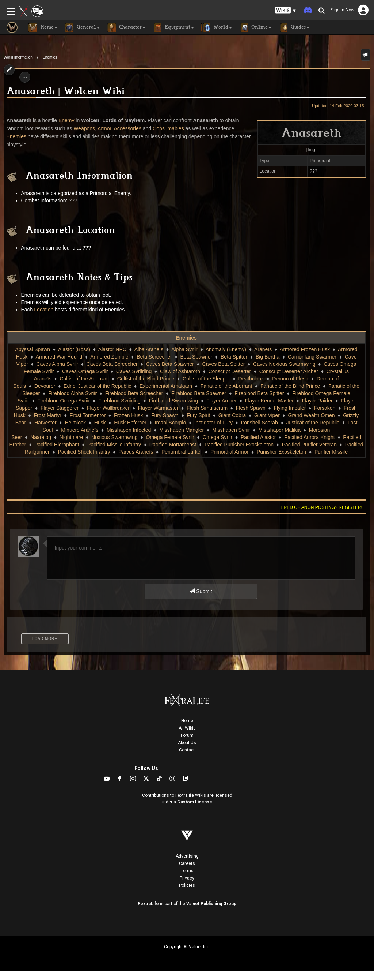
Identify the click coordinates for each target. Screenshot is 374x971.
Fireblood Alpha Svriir (72, 393)
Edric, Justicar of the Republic (97, 386)
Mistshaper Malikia (279, 430)
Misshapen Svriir (231, 430)
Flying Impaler (290, 408)
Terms (187, 870)
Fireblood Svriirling (119, 401)
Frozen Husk (128, 415)
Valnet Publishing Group (211, 903)
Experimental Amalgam (166, 386)
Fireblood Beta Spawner (198, 393)
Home (187, 720)
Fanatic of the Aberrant (226, 386)
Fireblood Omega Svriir (63, 401)
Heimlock (75, 422)
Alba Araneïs (148, 349)
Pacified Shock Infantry (84, 452)
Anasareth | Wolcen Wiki (66, 92)
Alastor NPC (112, 349)
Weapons (84, 128)
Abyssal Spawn (32, 349)
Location (43, 309)
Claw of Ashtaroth (180, 371)
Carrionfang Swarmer (312, 357)
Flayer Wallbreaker (108, 408)
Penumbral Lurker (181, 452)
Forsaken (324, 408)
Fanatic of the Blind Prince (290, 386)
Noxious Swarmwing (114, 437)
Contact (187, 750)
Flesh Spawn (251, 408)
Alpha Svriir (184, 349)
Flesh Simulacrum (207, 408)
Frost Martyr (47, 415)
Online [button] (255, 27)
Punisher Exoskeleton (281, 452)
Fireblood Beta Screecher (134, 393)
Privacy (187, 878)
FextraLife (148, 903)
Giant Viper (267, 415)
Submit (201, 591)
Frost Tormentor (88, 415)
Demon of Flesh (290, 379)
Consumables (168, 128)
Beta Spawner (196, 357)
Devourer (45, 386)
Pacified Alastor (258, 437)
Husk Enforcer (130, 422)
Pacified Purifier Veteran (309, 444)
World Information (18, 57)
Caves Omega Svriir (85, 371)
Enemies (50, 57)
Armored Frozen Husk (305, 349)
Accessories (127, 128)
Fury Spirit (198, 415)
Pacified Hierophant (56, 444)
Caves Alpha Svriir (57, 364)
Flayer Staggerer (60, 408)
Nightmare (71, 437)
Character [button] (126, 27)
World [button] (216, 27)
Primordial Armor (229, 452)
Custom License (194, 802)
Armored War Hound (58, 357)
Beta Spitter (234, 357)
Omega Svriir (217, 437)
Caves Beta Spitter (223, 364)
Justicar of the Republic (313, 422)
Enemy (66, 120)
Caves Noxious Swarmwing (284, 364)
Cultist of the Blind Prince (145, 379)
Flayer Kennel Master (269, 401)
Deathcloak (251, 379)
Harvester (45, 422)
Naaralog (40, 437)
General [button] (82, 27)
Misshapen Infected (129, 430)
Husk (100, 422)
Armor (104, 128)
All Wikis (187, 728)
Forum (187, 735)
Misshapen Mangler (181, 430)
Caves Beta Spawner (170, 364)
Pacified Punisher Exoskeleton (239, 444)
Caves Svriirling (134, 371)
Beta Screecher (154, 357)
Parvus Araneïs (135, 452)
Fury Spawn (165, 415)
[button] (285, 10)
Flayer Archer (221, 401)
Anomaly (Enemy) (226, 349)
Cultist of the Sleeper (206, 379)
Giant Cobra (232, 415)
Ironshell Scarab (259, 422)
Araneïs (263, 349)
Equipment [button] (173, 27)
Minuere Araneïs (79, 430)
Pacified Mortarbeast (172, 444)
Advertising (187, 856)
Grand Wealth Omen (311, 415)
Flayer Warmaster (158, 408)
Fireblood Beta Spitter (259, 393)
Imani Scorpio (170, 422)
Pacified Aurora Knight (309, 437)
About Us (187, 742)
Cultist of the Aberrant (84, 379)
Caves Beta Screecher (112, 364)
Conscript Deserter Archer (288, 371)
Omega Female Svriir (170, 437)
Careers (187, 863)
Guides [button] (294, 27)
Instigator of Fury (213, 422)
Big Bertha (267, 357)
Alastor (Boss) (74, 349)
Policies (187, 885)
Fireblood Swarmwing (173, 401)
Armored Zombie (109, 357)
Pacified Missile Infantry (114, 444)
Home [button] (42, 27)
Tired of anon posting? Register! (321, 507)
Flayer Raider (317, 401)
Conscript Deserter (229, 371)
